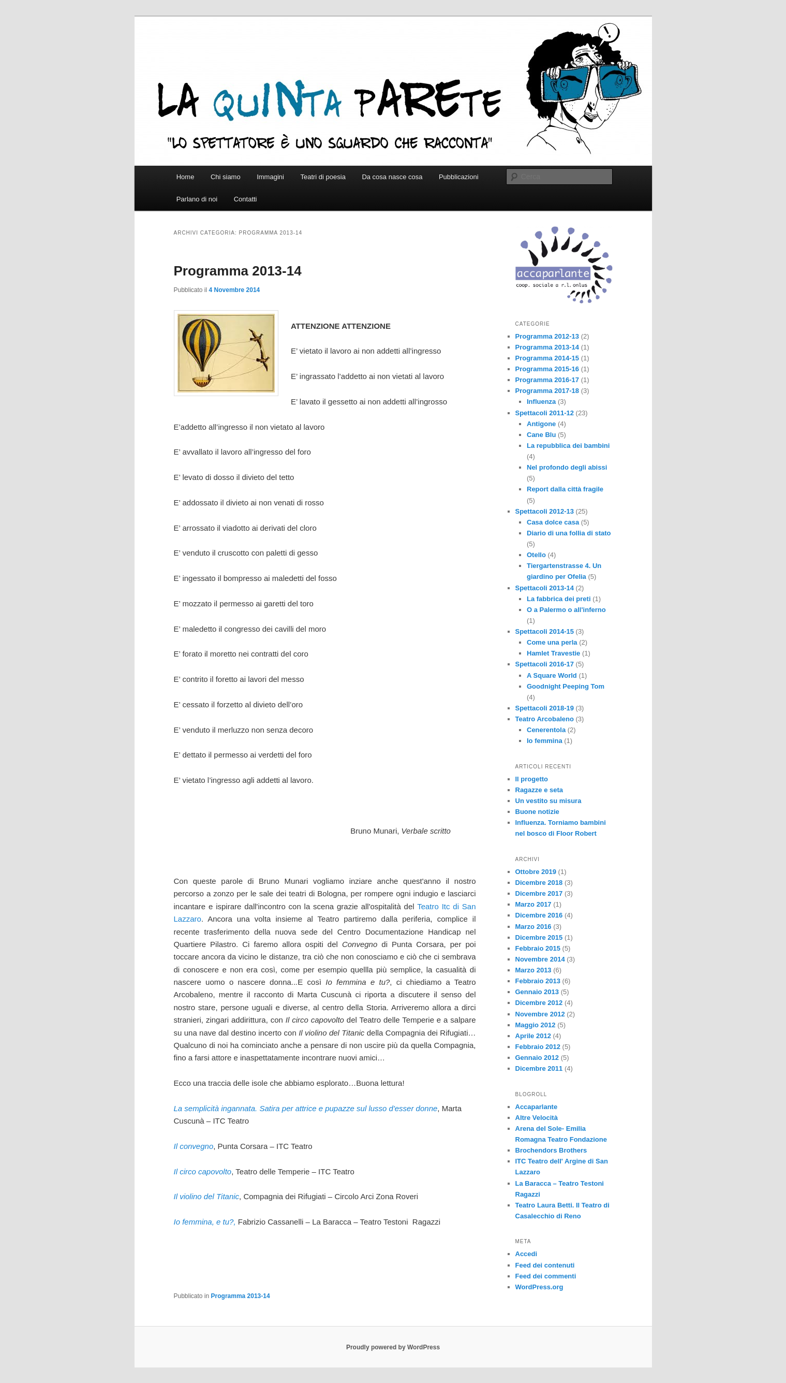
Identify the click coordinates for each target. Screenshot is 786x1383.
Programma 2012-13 (547, 336)
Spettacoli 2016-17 (544, 664)
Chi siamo (226, 177)
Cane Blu (541, 435)
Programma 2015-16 (547, 369)
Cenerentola (546, 730)
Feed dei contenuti (545, 1265)
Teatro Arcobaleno (544, 719)
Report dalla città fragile (565, 489)
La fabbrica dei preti (559, 599)
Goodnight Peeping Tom (565, 686)
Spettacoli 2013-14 (544, 588)
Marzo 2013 (533, 970)
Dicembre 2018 (539, 882)
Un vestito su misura (548, 801)
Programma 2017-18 (547, 391)
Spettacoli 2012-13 (544, 511)
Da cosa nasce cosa (392, 177)
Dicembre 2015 (539, 937)
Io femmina (544, 741)
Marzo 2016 (533, 926)
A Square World (552, 675)
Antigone (541, 424)
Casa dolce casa (553, 522)
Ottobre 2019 (535, 872)
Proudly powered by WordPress (393, 1347)
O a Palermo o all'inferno (566, 610)
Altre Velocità (536, 1118)
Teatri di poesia (322, 177)
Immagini (270, 177)
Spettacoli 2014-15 (544, 631)
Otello (536, 555)
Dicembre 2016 (539, 915)
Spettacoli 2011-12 (544, 413)
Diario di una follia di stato (569, 533)
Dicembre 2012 (539, 1003)
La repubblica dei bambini (568, 445)
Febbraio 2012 (537, 1047)
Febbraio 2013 (537, 981)
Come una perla (552, 642)
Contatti (245, 199)
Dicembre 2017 (539, 893)
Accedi (526, 1254)
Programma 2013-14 (238, 271)
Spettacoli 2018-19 (544, 708)
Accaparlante (536, 1107)
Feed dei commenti (545, 1276)
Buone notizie (537, 812)
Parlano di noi (197, 199)
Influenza (541, 401)
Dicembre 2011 (539, 1068)
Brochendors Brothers (551, 1150)
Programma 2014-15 (547, 358)
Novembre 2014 (540, 959)
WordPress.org (539, 1287)
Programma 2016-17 (547, 380)
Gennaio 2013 (537, 992)
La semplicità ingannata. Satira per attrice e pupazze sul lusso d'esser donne (306, 1108)
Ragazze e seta (539, 790)
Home (185, 177)
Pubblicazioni (459, 177)
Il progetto (531, 779)
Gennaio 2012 (537, 1057)
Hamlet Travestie (553, 653)
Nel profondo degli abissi (567, 467)
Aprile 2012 (533, 1036)
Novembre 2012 (540, 1014)
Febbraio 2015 (537, 948)
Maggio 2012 (535, 1025)
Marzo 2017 (533, 904)
